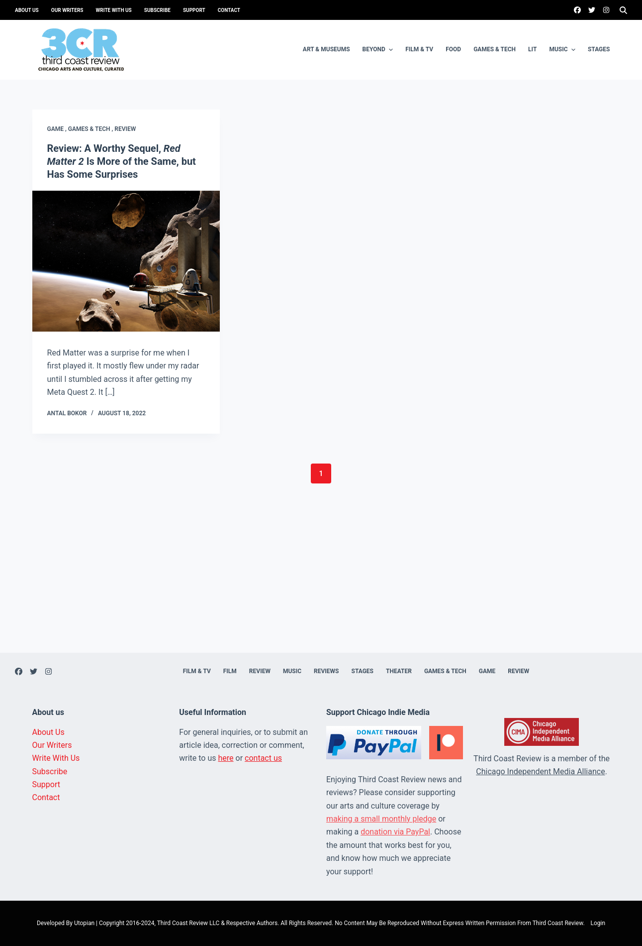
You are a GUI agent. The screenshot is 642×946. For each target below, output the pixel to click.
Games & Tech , (91, 128)
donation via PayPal (395, 831)
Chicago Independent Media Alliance (540, 771)
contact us (263, 758)
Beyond (379, 49)
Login (598, 923)
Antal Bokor (67, 413)
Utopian (84, 923)
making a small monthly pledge (381, 819)
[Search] (623, 10)
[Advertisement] (321, 583)
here (226, 758)
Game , (57, 128)
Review (125, 128)
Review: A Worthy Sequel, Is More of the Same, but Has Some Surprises (121, 161)
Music (563, 49)
